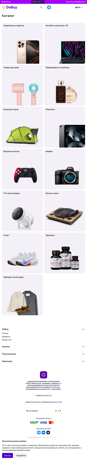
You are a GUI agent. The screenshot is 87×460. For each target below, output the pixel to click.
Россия (5, 333)
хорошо (7, 455)
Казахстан (6, 340)
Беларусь (6, 336)
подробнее (21, 455)
